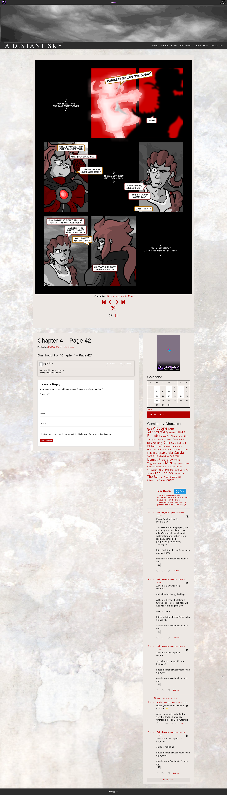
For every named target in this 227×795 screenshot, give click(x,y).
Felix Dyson (68, 347)
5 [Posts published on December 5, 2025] (180, 387)
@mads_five (169, 702)
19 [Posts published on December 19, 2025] (181, 396)
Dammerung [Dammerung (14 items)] (154, 443)
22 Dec (159, 515)
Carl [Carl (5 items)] (168, 436)
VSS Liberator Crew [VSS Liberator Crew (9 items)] (164, 479)
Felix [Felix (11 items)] (154, 446)
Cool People (185, 46)
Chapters (164, 46)
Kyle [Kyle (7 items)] (162, 453)
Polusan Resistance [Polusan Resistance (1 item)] (162, 467)
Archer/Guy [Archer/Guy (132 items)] (158, 432)
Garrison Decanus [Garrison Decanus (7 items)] (156, 450)
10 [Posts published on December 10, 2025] (169, 392)
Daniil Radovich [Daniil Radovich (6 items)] (179, 443)
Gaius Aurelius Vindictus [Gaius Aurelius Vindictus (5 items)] (170, 446)
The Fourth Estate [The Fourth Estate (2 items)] (177, 470)
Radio (174, 46)
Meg (130, 296)
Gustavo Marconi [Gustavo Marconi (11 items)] (177, 450)
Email (42, 423)
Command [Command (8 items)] (178, 440)
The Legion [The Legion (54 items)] (164, 473)
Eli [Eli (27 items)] (148, 446)
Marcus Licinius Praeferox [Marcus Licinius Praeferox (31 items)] (164, 458)
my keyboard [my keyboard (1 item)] (179, 464)
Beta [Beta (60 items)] (181, 432)
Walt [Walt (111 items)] (169, 480)
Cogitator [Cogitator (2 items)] (161, 439)
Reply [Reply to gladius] (128, 363)
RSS (222, 46)
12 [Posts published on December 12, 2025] (181, 392)
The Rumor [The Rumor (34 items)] (155, 476)
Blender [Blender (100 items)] (154, 436)
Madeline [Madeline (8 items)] (164, 457)
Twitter (214, 46)
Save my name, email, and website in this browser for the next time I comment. (78, 434)
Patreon (197, 46)
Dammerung (113, 296)
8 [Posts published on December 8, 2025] (157, 392)
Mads (159, 702)
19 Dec (159, 582)
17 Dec (159, 649)
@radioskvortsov (177, 513)
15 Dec (159, 735)
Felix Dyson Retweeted (167, 698)
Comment (44, 394)
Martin (123, 296)
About (155, 46)
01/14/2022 (53, 347)
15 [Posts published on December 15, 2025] (157, 396)
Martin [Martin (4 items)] (161, 463)
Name (42, 413)
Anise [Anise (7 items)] (171, 429)
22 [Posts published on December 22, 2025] (157, 400)
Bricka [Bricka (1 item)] (163, 436)
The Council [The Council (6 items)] (163, 470)
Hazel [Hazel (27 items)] (151, 452)
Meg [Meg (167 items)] (169, 463)
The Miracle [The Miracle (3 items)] (179, 473)
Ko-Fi (205, 46)
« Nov (150, 409)
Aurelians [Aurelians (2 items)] (173, 432)
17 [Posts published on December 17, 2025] (169, 396)
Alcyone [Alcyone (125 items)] (160, 428)
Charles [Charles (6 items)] (175, 436)
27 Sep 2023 (183, 702)
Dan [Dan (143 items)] (166, 443)
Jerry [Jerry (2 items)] (157, 453)
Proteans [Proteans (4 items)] (174, 467)
